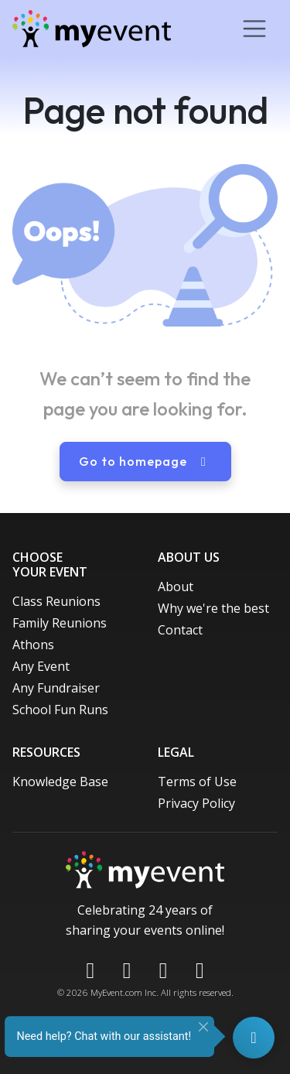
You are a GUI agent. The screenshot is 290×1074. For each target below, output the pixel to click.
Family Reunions (59, 622)
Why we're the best (213, 608)
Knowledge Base (60, 781)
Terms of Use (197, 781)
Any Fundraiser (56, 687)
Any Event (41, 666)
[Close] (203, 1027)
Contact (180, 629)
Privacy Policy (196, 803)
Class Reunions (56, 601)
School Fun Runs (60, 709)
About (175, 586)
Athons (33, 644)
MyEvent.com (116, 992)
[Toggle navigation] (254, 29)
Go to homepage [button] (145, 461)
